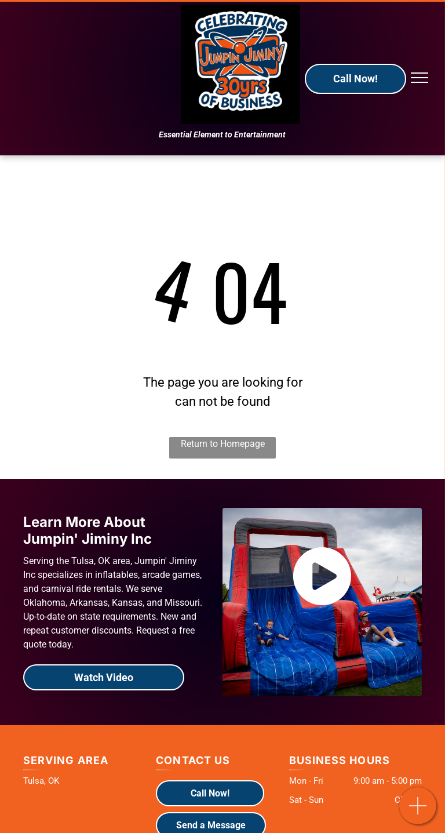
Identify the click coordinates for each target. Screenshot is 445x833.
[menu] (419, 78)
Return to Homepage (223, 443)
